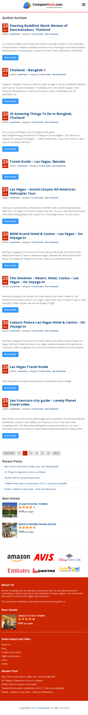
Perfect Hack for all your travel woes (22, 477)
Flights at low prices (11, 656)
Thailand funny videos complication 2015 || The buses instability (35, 483)
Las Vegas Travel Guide (29, 366)
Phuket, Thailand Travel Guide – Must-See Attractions (30, 489)
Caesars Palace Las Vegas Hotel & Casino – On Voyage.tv (47, 324)
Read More (10, 57)
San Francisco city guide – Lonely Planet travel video (43, 402)
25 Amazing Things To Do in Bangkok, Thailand (41, 115)
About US (6, 644)
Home (4, 660)
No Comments (51, 34)
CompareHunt (43, 707)
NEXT (56, 453)
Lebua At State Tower (31, 615)
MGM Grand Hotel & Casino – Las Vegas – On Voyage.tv (46, 235)
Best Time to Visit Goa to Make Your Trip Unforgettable (31, 466)
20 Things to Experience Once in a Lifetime (25, 472)
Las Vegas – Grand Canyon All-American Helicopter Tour (43, 191)
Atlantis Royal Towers (33, 503)
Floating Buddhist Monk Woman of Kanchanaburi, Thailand (39, 27)
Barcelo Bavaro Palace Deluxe (37, 524)
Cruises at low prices (11, 652)
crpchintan (15, 34)
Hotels (4, 663)
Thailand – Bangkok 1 (28, 70)
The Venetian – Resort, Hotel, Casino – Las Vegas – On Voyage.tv (44, 280)
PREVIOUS (9, 453)
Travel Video (37, 34)
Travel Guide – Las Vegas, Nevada (37, 161)
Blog (3, 648)
